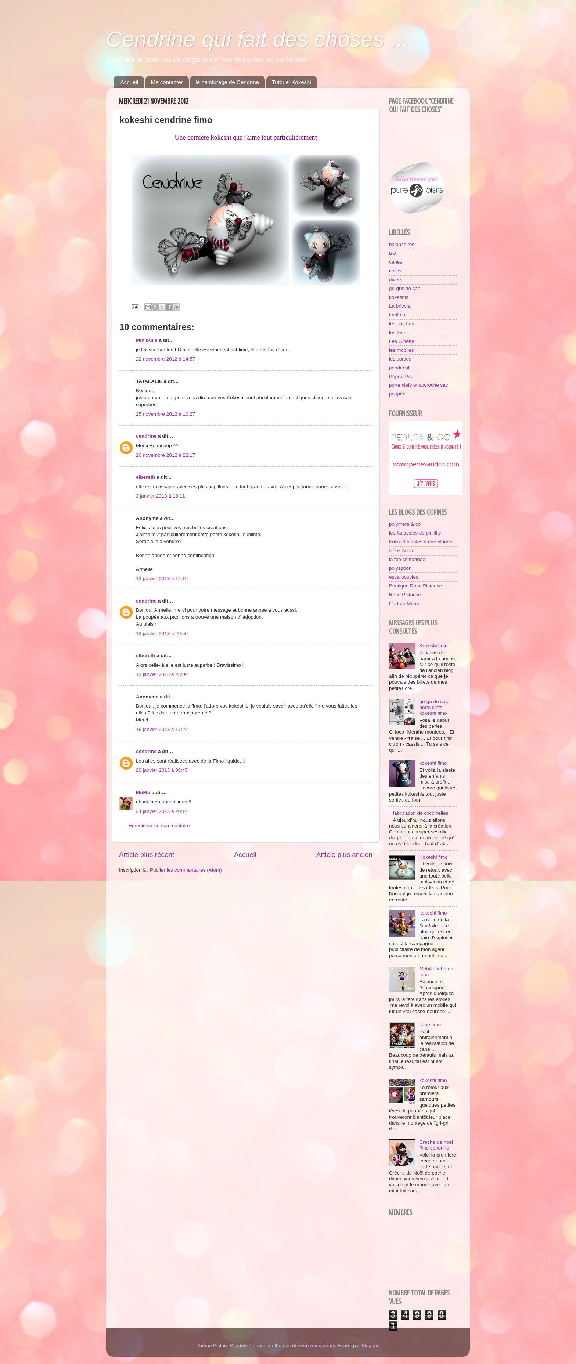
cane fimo (430, 1024)
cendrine (146, 436)
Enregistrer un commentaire (159, 825)
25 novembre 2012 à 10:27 (165, 414)
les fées (397, 332)
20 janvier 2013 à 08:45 (162, 770)
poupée (397, 394)
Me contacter (167, 82)
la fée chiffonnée (407, 559)
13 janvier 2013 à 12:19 (162, 578)
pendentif (399, 367)
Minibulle (147, 340)
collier (395, 271)
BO (392, 253)
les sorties (400, 359)
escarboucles (403, 577)
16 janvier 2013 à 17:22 (162, 729)
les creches (401, 323)
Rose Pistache (405, 594)
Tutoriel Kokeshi (291, 82)
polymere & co (405, 524)
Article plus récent (146, 854)
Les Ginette (401, 341)
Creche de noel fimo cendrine (436, 1145)
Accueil (129, 82)
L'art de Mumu (405, 603)
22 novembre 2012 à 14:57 (165, 359)
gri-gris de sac (404, 288)
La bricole (400, 306)
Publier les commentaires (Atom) (186, 870)
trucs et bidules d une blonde (421, 541)
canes (395, 262)
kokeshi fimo (433, 763)
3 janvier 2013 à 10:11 (160, 496)
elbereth (145, 477)
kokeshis (398, 297)
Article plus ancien (344, 854)
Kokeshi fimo (433, 645)
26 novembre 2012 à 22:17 (165, 455)
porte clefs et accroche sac (418, 385)
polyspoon (400, 568)
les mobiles (401, 350)
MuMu (143, 792)
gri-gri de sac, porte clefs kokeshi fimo (434, 707)
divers (395, 279)
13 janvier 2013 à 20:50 (162, 633)
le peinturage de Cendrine (227, 82)
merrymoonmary (317, 1345)
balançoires (401, 244)
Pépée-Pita (401, 376)
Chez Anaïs (401, 550)
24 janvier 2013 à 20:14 (162, 811)
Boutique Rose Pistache (415, 586)
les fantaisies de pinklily (415, 533)
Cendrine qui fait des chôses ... (257, 39)
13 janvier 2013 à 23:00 (162, 674)
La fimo (397, 315)
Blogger (369, 1345)
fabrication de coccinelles (420, 813)
